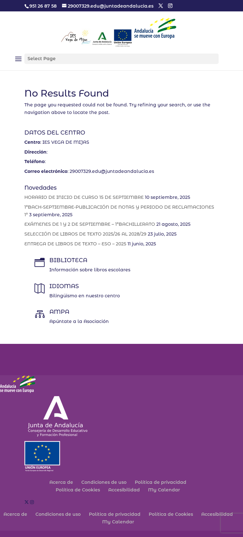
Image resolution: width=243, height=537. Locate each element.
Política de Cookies (78, 490)
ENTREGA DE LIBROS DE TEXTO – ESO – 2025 (75, 244)
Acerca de (61, 482)
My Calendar (164, 490)
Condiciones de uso (104, 482)
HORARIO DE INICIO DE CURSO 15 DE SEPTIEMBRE (84, 197)
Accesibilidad (124, 490)
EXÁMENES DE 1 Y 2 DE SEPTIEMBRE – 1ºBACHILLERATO (89, 224)
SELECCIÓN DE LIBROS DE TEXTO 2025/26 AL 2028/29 (85, 234)
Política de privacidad (160, 482)
